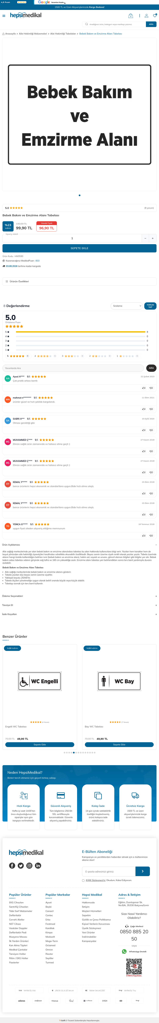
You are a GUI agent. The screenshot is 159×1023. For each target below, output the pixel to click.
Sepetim (86, 915)
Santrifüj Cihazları (18, 906)
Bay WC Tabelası (94, 726)
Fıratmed (50, 923)
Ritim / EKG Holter (18, 958)
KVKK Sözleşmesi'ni (95, 880)
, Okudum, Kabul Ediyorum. (107, 880)
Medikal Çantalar (18, 949)
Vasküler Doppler (18, 928)
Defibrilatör (15, 915)
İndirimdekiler (89, 936)
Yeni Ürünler (88, 932)
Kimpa (48, 932)
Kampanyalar (89, 941)
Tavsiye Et (79, 605)
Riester (49, 953)
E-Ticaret (70, 1020)
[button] (79, 195)
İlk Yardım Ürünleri (18, 941)
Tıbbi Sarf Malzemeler (20, 911)
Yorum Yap (150, 305)
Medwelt (50, 936)
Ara (151, 24)
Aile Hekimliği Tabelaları (63, 33)
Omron (49, 949)
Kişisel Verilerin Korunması (96, 923)
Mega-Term (51, 941)
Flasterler (14, 962)
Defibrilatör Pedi (17, 932)
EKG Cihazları (16, 902)
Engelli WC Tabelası (16, 726)
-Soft (62, 1020)
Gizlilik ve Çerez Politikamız (96, 919)
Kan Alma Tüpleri (18, 945)
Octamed (50, 945)
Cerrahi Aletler (16, 919)
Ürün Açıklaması (79, 544)
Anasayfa (9, 33)
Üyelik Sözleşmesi (91, 928)
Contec (49, 915)
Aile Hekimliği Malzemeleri (33, 33)
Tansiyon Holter (17, 953)
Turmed (49, 962)
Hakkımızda (88, 902)
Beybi (48, 906)
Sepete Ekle (79, 248)
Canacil (49, 911)
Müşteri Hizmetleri (91, 911)
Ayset (48, 902)
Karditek (49, 928)
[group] (79, 114)
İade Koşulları (79, 614)
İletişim (86, 906)
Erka (47, 919)
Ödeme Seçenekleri (79, 596)
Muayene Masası (18, 936)
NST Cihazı (15, 923)
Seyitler (49, 958)
